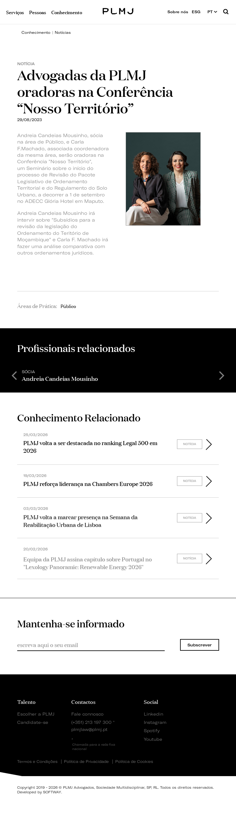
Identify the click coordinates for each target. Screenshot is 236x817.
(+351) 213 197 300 (91, 722)
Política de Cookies (134, 762)
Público (68, 305)
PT (212, 11)
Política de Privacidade (86, 762)
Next (222, 375)
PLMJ (118, 10)
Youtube (153, 739)
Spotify (152, 730)
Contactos (83, 701)
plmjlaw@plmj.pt (89, 729)
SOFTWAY (52, 792)
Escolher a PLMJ (35, 713)
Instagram (154, 722)
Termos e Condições (37, 762)
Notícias (63, 32)
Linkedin (153, 713)
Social (151, 701)
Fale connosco (87, 713)
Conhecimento (36, 32)
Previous (14, 375)
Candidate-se (32, 722)
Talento (26, 701)
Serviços (15, 11)
